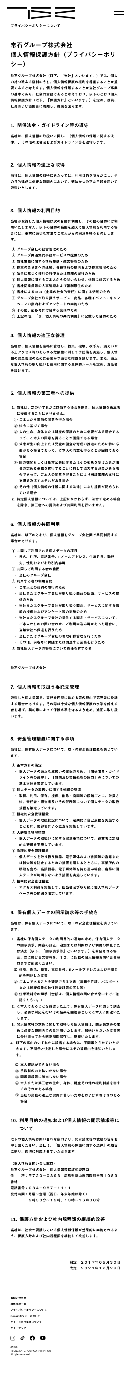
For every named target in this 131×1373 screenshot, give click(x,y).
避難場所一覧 (18, 1303)
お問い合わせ (18, 1297)
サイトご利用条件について (26, 1322)
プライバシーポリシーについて (28, 1309)
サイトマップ (18, 1328)
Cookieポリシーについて (25, 1316)
